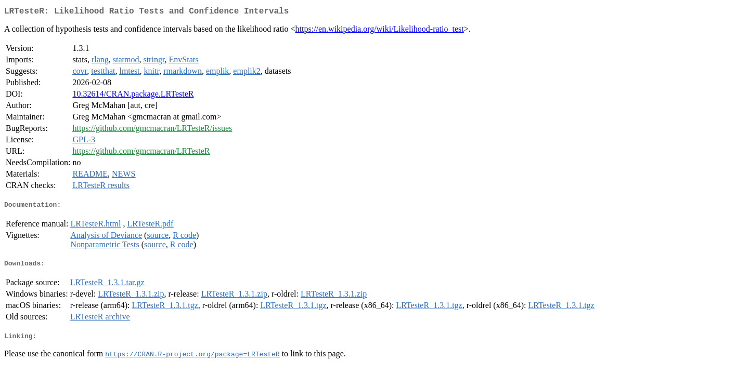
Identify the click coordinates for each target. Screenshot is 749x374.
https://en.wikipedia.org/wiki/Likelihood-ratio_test (379, 30)
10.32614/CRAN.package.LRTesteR (132, 95)
